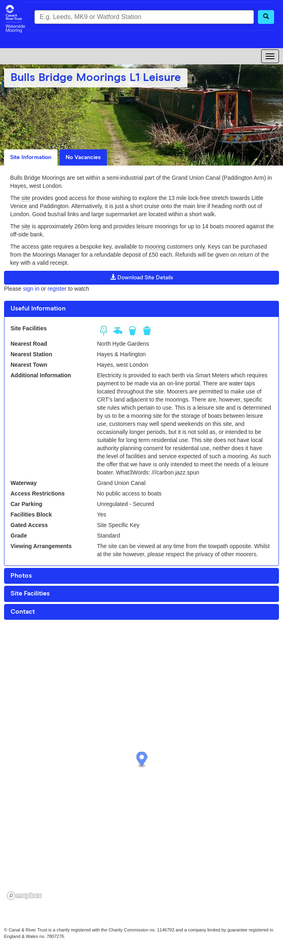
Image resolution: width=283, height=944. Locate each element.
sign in (31, 288)
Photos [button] (21, 575)
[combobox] (144, 17)
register (56, 288)
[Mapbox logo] (24, 895)
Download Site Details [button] (141, 277)
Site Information (30, 157)
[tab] (141, 309)
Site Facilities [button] (30, 593)
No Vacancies (83, 157)
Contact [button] (23, 611)
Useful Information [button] (38, 308)
